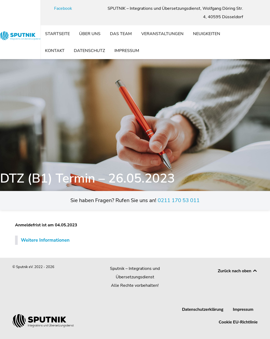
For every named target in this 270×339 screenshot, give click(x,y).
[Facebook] (60, 8)
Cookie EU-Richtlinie (238, 321)
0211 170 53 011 (179, 200)
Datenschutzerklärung (202, 309)
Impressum (243, 309)
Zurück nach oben (238, 270)
